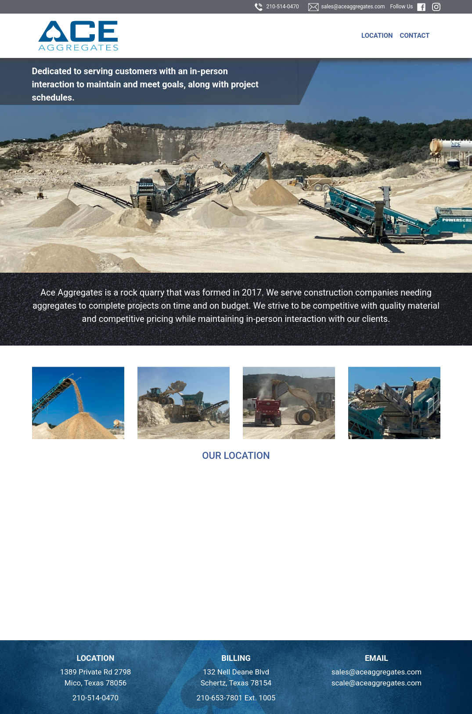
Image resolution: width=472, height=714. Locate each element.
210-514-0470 (277, 7)
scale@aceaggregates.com (376, 682)
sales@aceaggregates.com (346, 7)
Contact (415, 36)
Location (377, 36)
